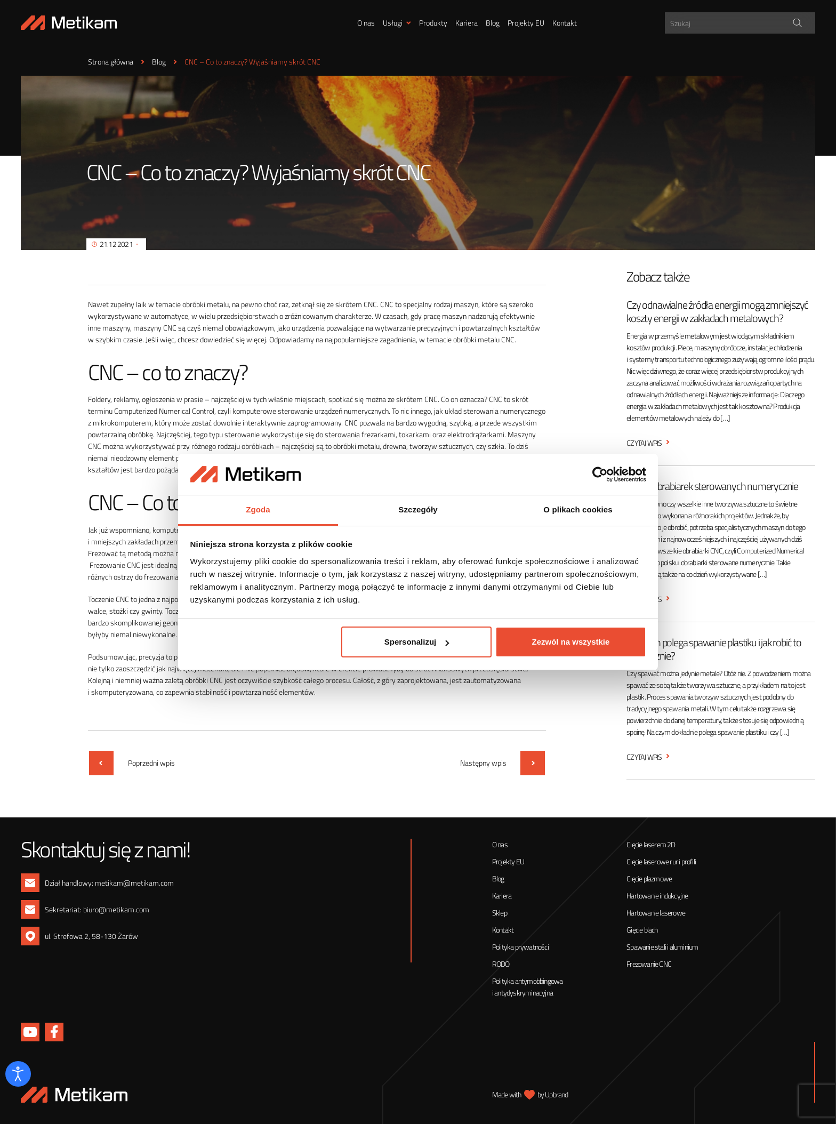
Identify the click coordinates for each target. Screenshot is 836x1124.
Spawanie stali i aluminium (662, 946)
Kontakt (564, 22)
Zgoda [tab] (258, 509)
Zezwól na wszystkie (570, 641)
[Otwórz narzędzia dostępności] (18, 1074)
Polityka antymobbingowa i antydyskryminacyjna (527, 986)
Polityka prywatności (520, 946)
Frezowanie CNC (648, 963)
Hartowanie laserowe (655, 912)
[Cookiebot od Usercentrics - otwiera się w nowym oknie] (599, 475)
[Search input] (741, 23)
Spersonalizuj (416, 641)
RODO (501, 963)
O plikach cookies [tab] (577, 509)
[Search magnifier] (798, 23)
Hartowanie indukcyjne (657, 895)
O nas (366, 22)
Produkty (433, 22)
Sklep (499, 912)
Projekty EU (526, 22)
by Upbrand (552, 1094)
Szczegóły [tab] (417, 509)
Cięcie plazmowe (649, 878)
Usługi (393, 22)
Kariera (466, 22)
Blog (493, 22)
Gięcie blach (641, 929)
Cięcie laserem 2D (650, 844)
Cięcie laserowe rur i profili (661, 861)
